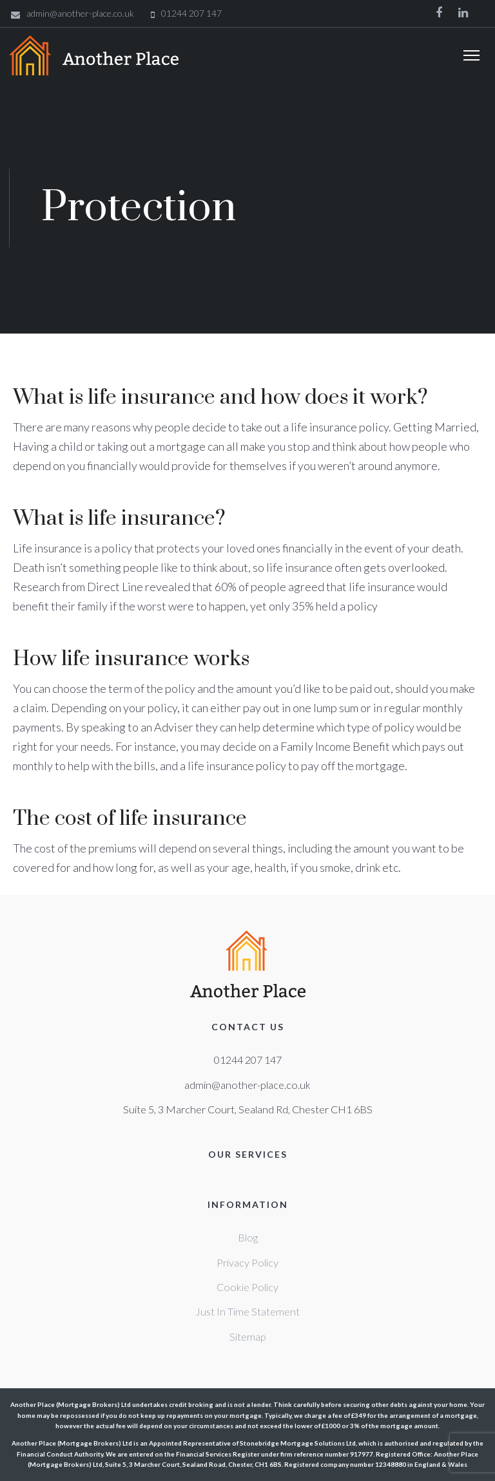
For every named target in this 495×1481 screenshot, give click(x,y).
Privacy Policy (247, 1262)
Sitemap (247, 1336)
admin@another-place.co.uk (247, 1085)
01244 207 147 (248, 1059)
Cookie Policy (247, 1287)
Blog (248, 1237)
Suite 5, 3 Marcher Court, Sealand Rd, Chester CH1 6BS (248, 1109)
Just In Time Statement (247, 1311)
